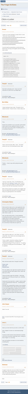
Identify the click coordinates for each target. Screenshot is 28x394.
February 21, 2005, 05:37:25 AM (8, 141)
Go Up (2, 382)
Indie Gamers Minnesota (7, 360)
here (22, 146)
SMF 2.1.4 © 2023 (10, 392)
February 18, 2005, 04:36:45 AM (8, 31)
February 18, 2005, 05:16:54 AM (8, 85)
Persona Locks (5, 267)
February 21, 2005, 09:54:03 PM (8, 258)
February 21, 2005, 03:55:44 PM (8, 204)
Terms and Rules (13, 390)
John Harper (5, 304)
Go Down (3, 25)
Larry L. (4, 322)
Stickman (4, 364)
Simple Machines (17, 392)
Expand (9, 52)
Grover (4, 29)
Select (6, 52)
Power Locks (5, 264)
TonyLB (18, 14)
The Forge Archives (8, 5)
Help (8, 390)
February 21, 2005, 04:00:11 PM (8, 231)
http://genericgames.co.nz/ (12, 133)
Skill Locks (4, 265)
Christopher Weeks (7, 202)
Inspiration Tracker (13, 183)
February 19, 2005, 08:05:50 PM (8, 104)
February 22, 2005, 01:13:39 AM (8, 306)
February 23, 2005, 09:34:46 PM (8, 324)
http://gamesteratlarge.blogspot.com (13, 134)
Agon (3, 316)
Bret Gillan (5, 102)
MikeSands (5, 116)
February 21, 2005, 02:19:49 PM (8, 178)
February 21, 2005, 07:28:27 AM (8, 160)
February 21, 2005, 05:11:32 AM (8, 119)
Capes (9, 96)
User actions (23, 25)
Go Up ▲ (18, 390)
